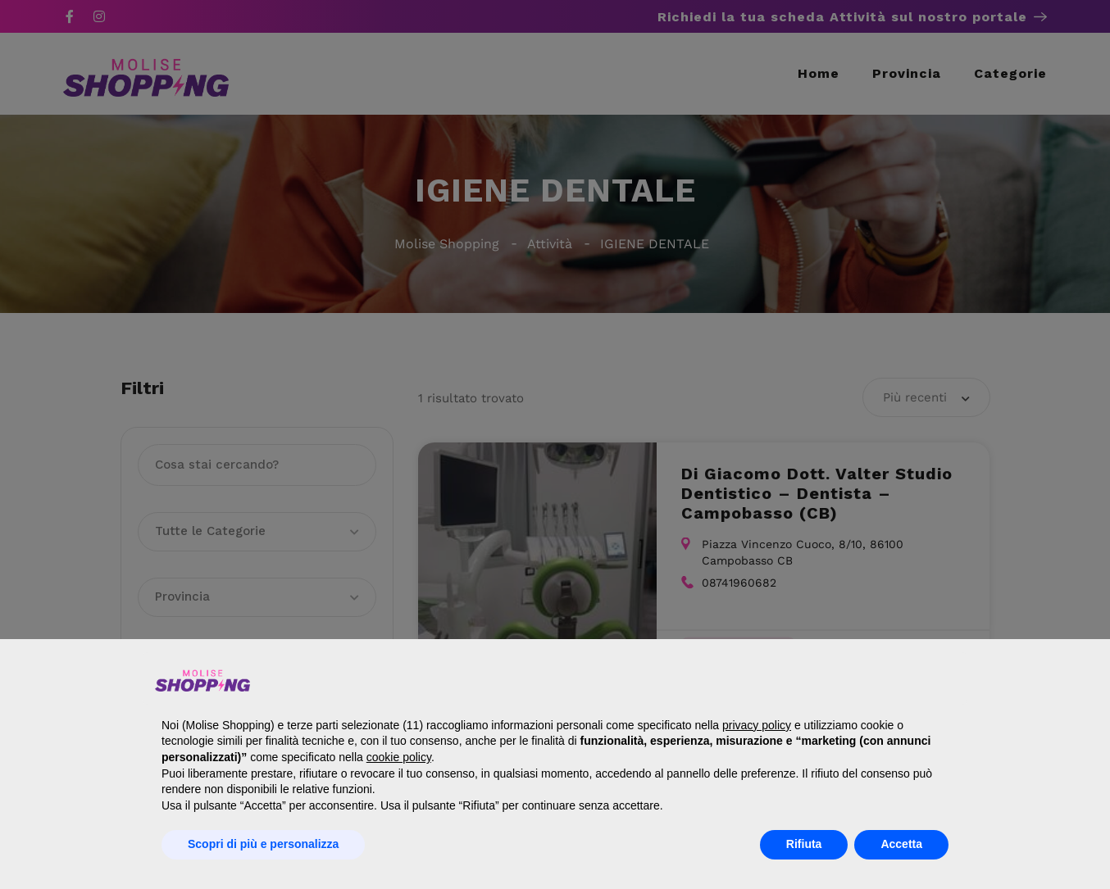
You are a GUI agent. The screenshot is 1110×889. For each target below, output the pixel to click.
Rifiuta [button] (804, 843)
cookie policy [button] (398, 757)
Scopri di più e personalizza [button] (263, 843)
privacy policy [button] (756, 725)
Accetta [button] (901, 843)
